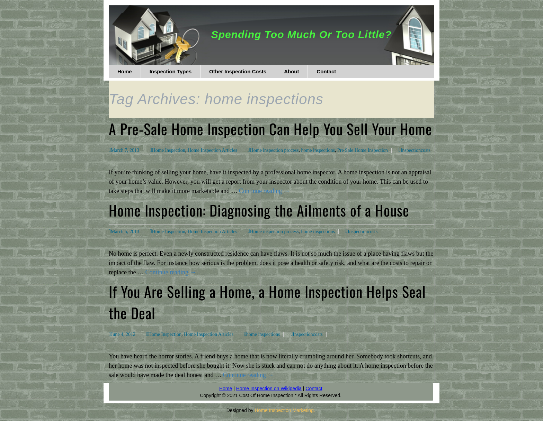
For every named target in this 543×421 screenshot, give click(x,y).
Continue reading (264, 190)
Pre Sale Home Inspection (362, 150)
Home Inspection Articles (212, 150)
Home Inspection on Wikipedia (269, 388)
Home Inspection (168, 150)
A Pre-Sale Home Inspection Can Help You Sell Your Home (270, 128)
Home (225, 388)
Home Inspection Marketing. (285, 410)
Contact (313, 388)
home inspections (318, 150)
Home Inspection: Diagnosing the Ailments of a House (259, 210)
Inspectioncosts (415, 150)
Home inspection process (274, 150)
